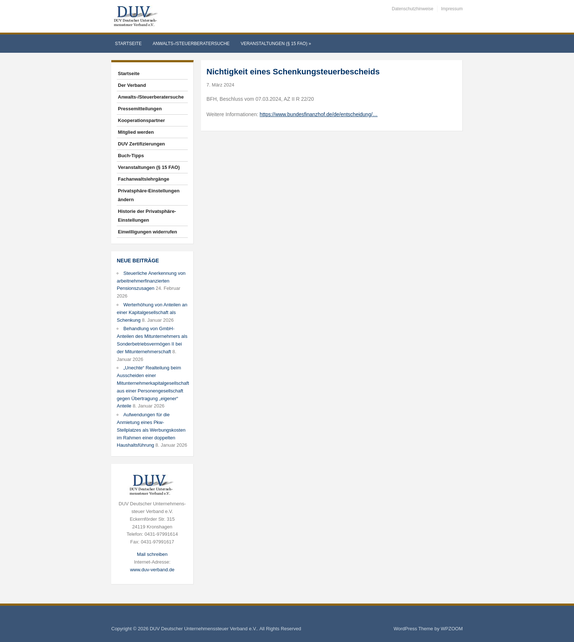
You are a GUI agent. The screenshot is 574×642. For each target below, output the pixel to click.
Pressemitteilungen (140, 108)
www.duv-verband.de (152, 569)
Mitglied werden (136, 132)
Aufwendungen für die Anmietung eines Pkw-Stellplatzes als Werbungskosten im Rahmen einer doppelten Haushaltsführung (151, 430)
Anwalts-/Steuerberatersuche (191, 43)
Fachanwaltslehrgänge (143, 179)
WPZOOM (452, 628)
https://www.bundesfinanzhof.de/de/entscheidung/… (318, 114)
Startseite (128, 43)
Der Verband (132, 85)
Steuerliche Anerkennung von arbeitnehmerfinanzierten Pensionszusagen (151, 280)
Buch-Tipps (131, 155)
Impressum (452, 8)
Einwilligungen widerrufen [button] (147, 232)
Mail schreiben (152, 554)
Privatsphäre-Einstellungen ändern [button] (148, 195)
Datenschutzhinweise (412, 8)
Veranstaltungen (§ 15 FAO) (276, 43)
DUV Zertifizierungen (141, 144)
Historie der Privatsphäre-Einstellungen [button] (147, 216)
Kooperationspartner (141, 120)
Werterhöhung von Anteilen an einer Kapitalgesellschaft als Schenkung (152, 312)
